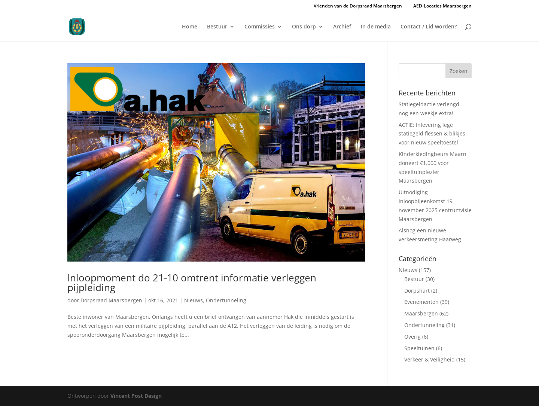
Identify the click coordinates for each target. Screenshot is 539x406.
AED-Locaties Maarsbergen (442, 6)
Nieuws (193, 300)
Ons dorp (304, 27)
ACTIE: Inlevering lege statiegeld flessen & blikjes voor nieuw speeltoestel (432, 133)
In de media (376, 27)
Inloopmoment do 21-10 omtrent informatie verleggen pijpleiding (191, 282)
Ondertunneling (226, 300)
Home (189, 27)
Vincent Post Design (136, 395)
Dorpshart (417, 290)
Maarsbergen (421, 313)
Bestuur (217, 27)
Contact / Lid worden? (429, 27)
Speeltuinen (419, 348)
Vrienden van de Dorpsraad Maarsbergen (358, 6)
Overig (412, 336)
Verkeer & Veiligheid (429, 359)
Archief (342, 27)
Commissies (259, 27)
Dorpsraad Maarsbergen (111, 300)
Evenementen (421, 301)
